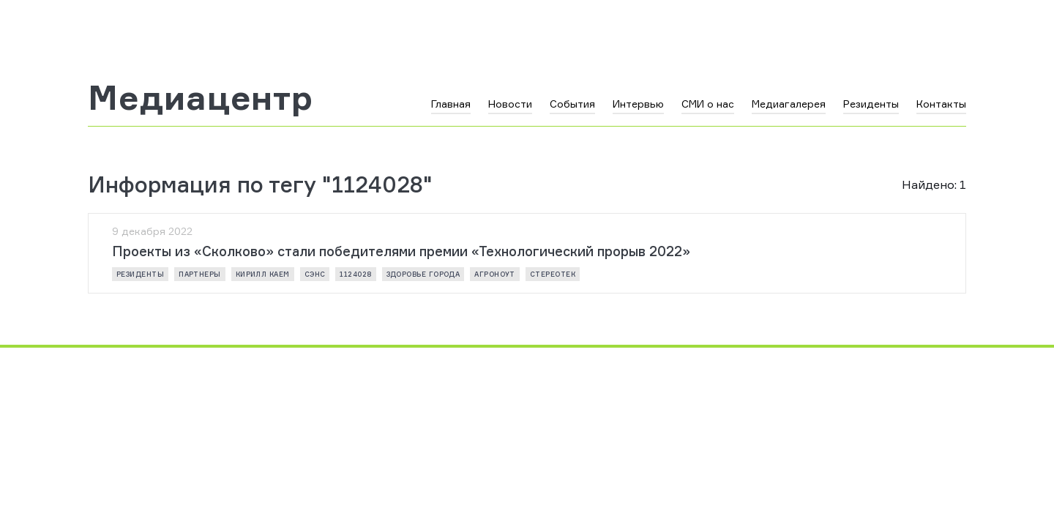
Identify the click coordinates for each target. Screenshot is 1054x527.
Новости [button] (510, 103)
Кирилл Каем (263, 274)
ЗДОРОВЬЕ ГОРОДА (423, 274)
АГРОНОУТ (494, 274)
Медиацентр (200, 97)
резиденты (140, 274)
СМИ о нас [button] (707, 103)
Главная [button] (451, 103)
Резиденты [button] (871, 103)
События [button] (572, 103)
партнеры (200, 274)
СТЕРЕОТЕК (552, 274)
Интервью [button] (638, 103)
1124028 (355, 274)
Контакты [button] (941, 103)
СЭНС (315, 274)
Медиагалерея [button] (789, 103)
